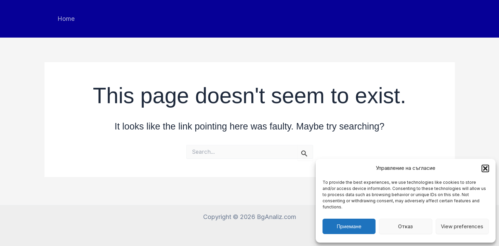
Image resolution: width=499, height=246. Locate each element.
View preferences (462, 226)
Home (66, 18)
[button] (485, 168)
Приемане (349, 226)
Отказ (405, 226)
